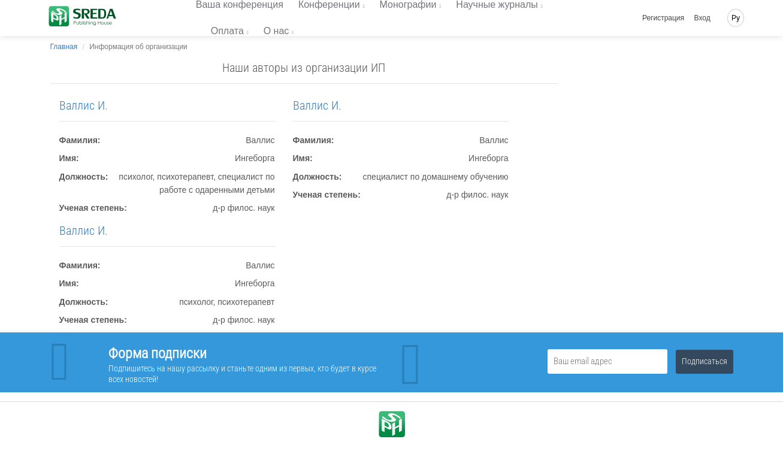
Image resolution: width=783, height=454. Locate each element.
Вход (702, 18)
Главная (64, 47)
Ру (735, 18)
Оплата (227, 31)
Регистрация (663, 18)
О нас (276, 31)
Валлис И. (83, 105)
